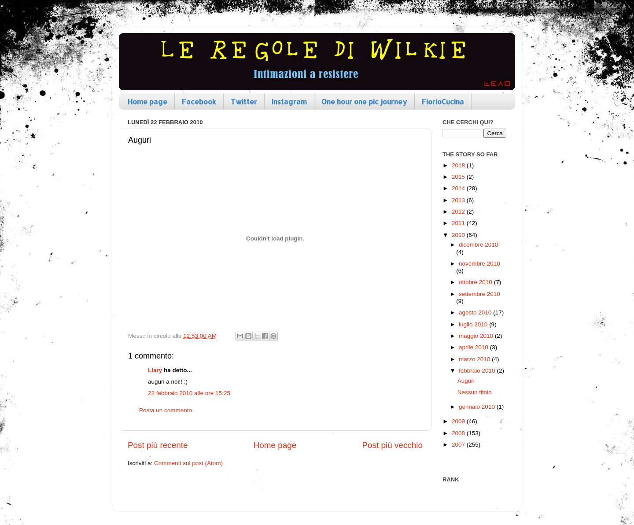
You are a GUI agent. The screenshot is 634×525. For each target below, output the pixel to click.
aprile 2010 (474, 347)
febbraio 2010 (478, 370)
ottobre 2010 (476, 282)
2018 (459, 165)
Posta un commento (165, 410)
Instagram (289, 101)
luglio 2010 (474, 324)
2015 (459, 177)
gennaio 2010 (478, 406)
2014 (459, 188)
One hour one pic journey (364, 101)
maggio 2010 (477, 336)
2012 (459, 211)
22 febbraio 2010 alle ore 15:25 (189, 393)
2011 (459, 223)
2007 (459, 444)
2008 (459, 433)
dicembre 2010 (478, 244)
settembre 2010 (479, 294)
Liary (155, 370)
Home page (147, 101)
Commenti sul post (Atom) (188, 463)
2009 (459, 421)
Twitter (244, 101)
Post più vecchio (392, 445)
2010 (459, 235)
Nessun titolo (474, 392)
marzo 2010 (475, 359)
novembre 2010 (479, 263)
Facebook (199, 101)
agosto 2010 (476, 312)
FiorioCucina (443, 101)
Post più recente (158, 445)
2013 (459, 200)
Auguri (466, 380)
